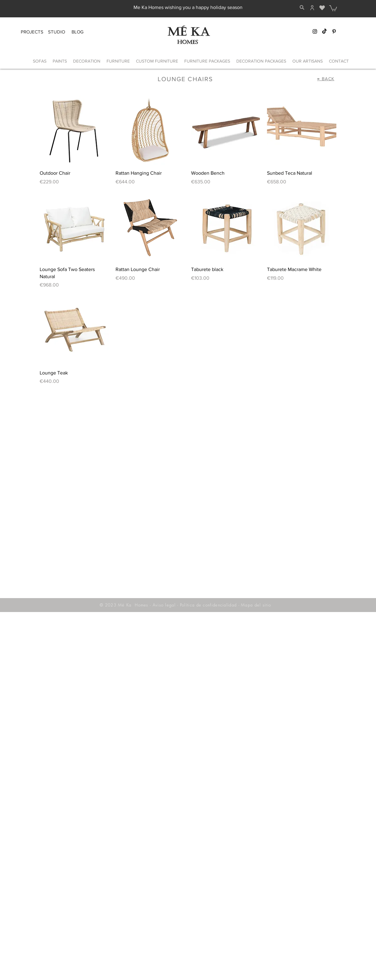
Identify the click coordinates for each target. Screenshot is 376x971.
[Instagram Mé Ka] (315, 31)
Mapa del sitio (256, 605)
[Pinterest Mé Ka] (334, 31)
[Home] (312, 8)
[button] (333, 8)
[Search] (302, 7)
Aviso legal (164, 605)
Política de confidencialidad (208, 605)
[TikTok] (324, 31)
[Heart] (322, 8)
